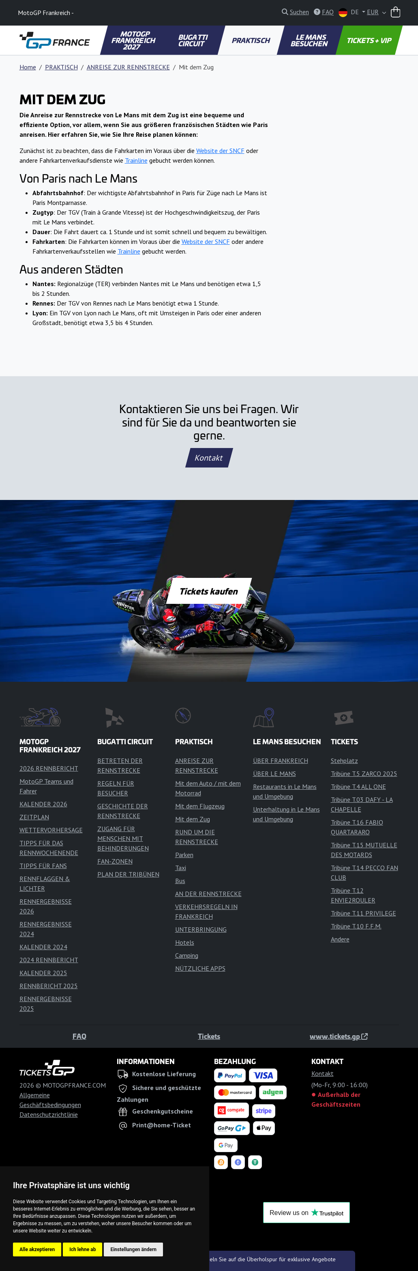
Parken (184, 855)
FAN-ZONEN (115, 861)
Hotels (184, 942)
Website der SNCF (220, 150)
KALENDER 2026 (43, 804)
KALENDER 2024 (43, 947)
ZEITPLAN (34, 817)
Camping (186, 955)
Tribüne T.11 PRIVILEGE (363, 913)
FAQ (79, 1036)
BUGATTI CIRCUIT (193, 40)
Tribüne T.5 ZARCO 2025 (364, 773)
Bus (180, 881)
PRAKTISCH (251, 40)
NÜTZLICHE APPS (200, 968)
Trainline (136, 160)
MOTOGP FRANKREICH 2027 (133, 40)
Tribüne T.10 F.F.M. (356, 926)
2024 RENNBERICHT (48, 960)
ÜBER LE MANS (274, 773)
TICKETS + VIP (369, 40)
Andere (340, 939)
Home (27, 67)
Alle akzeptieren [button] (37, 1249)
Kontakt (209, 457)
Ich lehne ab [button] (82, 1249)
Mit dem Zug (192, 819)
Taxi (180, 868)
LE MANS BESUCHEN (309, 40)
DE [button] (349, 12)
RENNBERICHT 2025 (48, 986)
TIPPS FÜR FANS (43, 866)
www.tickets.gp (339, 1036)
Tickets (209, 1036)
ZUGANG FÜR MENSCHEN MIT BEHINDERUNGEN (123, 838)
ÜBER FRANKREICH (280, 760)
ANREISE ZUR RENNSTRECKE (128, 67)
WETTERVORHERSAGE (51, 830)
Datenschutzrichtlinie (48, 1114)
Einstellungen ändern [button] (133, 1249)
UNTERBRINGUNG (201, 929)
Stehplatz (344, 760)
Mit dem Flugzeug (200, 806)
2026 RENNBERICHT (48, 768)
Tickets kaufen (209, 591)
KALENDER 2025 (43, 973)
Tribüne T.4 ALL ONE (358, 786)
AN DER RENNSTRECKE (208, 894)
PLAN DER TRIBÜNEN (128, 874)
